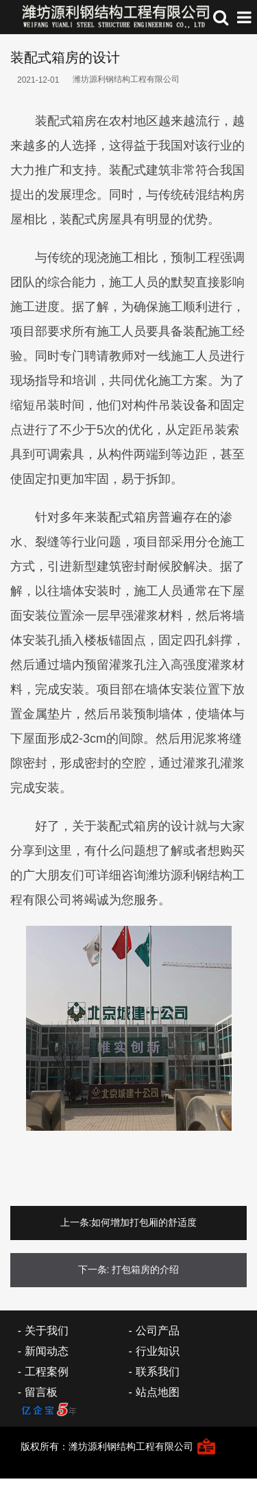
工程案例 (47, 1371)
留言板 (41, 1392)
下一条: (94, 1269)
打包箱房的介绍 (145, 1269)
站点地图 (158, 1392)
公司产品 (158, 1330)
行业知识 (158, 1351)
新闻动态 (47, 1351)
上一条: (76, 1222)
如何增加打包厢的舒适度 (144, 1222)
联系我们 (158, 1371)
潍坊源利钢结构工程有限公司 (126, 79)
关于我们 (47, 1330)
